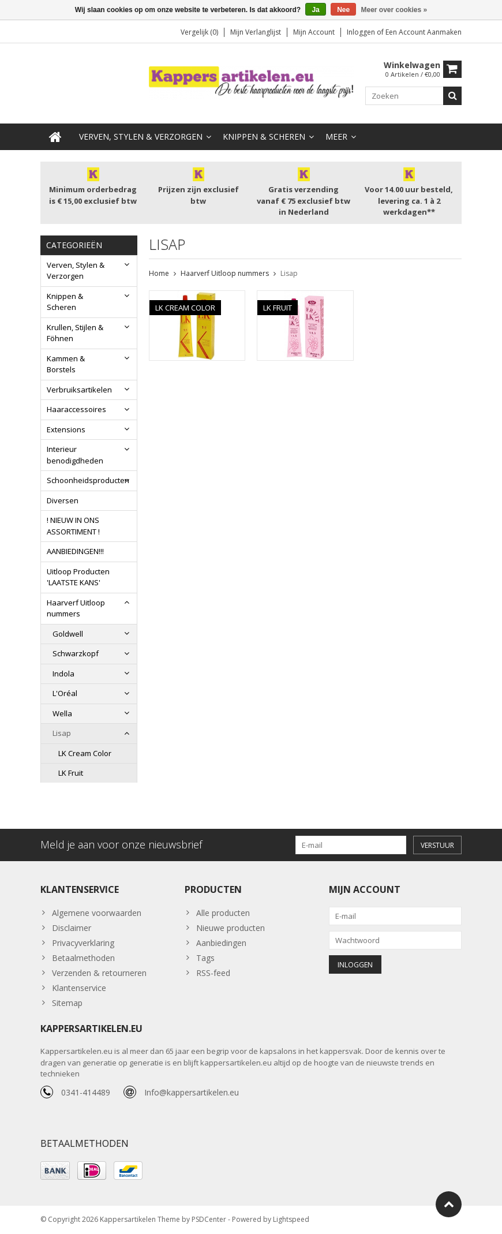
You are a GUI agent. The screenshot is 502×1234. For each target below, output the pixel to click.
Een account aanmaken (423, 32)
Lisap (62, 732)
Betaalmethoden (83, 958)
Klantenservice (79, 988)
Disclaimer (71, 928)
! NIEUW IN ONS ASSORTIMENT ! (73, 525)
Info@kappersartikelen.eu (191, 1092)
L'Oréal (65, 692)
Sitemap (67, 1003)
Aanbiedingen (221, 943)
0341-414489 (85, 1092)
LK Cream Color (84, 752)
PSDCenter (209, 1220)
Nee (343, 10)
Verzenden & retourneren (99, 973)
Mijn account (314, 32)
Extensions (66, 428)
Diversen (62, 499)
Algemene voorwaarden (96, 913)
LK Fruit (70, 771)
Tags (205, 958)
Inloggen (362, 32)
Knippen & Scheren (264, 135)
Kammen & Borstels (66, 363)
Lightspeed (291, 1220)
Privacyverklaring (83, 943)
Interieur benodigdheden (75, 454)
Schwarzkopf (76, 652)
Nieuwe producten (230, 928)
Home (159, 272)
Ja (315, 10)
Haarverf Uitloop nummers (76, 607)
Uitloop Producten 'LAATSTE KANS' (78, 576)
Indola (63, 672)
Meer (336, 135)
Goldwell (68, 632)
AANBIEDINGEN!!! (75, 550)
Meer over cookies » (394, 10)
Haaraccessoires (76, 408)
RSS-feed (213, 973)
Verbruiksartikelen (79, 388)
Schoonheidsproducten (88, 479)
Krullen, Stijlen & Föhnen (75, 332)
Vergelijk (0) (199, 32)
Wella (62, 712)
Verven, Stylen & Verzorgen (141, 135)
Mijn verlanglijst (255, 32)
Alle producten (223, 913)
